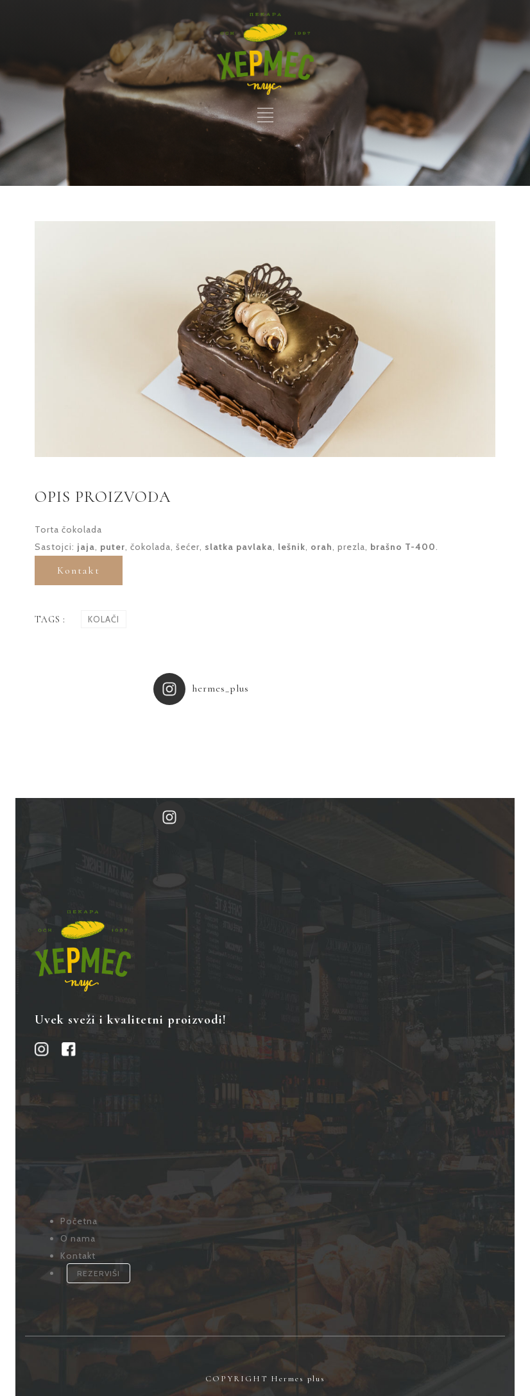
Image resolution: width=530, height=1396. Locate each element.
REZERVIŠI (98, 1273)
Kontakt (78, 570)
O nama (78, 1238)
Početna (79, 1221)
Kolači (103, 619)
